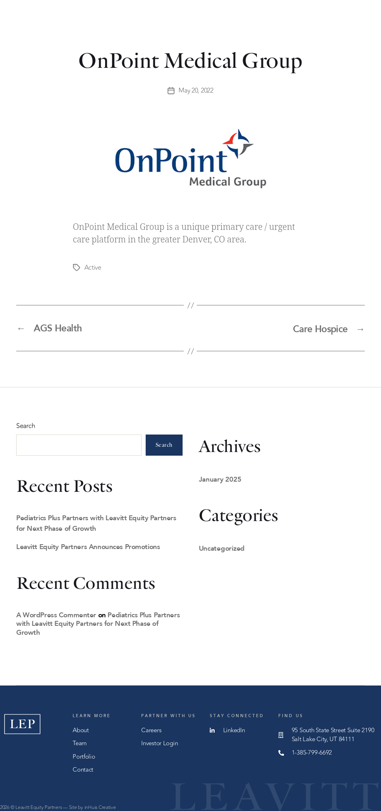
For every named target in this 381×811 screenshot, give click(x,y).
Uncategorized (222, 546)
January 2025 (220, 477)
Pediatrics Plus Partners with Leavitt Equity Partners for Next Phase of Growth (98, 622)
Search (25, 425)
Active (92, 267)
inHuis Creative (100, 806)
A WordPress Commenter (56, 613)
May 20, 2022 (196, 90)
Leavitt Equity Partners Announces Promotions (88, 545)
